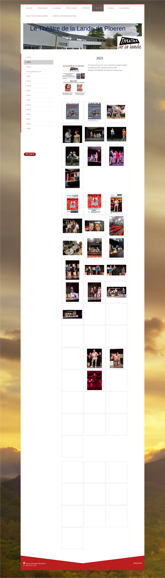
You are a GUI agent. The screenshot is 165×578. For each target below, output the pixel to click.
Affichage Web (137, 563)
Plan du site (41, 563)
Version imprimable (30, 563)
